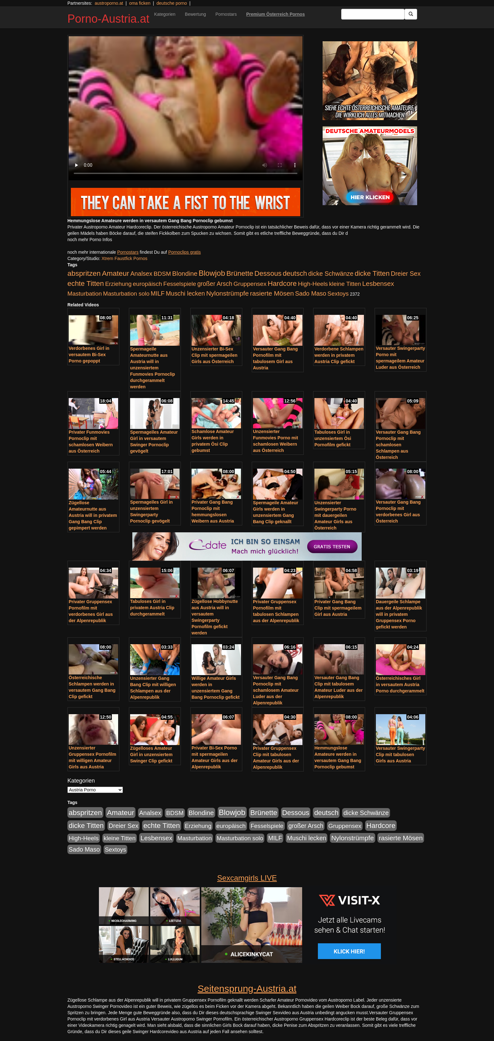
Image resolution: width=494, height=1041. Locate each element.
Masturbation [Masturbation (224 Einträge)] (84, 293)
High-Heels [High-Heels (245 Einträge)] (313, 283)
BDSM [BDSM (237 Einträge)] (162, 273)
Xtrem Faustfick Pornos (124, 258)
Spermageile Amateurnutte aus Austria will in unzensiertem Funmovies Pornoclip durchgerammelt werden (152, 367)
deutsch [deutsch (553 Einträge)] (295, 273)
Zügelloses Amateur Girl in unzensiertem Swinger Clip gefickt (151, 754)
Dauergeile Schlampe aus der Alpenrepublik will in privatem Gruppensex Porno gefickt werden (399, 614)
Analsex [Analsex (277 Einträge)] (141, 273)
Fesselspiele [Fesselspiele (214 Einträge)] (179, 283)
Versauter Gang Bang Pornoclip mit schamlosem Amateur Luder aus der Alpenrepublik (276, 690)
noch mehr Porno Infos (89, 239)
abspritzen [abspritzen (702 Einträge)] (84, 273)
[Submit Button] (411, 14)
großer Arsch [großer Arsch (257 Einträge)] (214, 283)
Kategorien (164, 14)
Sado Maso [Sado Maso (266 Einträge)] (310, 293)
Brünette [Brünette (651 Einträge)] (239, 273)
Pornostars (226, 14)
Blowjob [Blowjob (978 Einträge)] (212, 273)
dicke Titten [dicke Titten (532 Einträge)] (372, 273)
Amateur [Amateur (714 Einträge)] (115, 273)
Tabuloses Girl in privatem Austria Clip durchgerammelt (152, 607)
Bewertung (195, 14)
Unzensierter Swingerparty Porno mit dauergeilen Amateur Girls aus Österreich (335, 515)
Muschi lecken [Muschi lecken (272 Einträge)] (185, 293)
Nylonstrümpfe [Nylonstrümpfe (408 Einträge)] (227, 293)
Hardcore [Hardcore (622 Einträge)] (282, 283)
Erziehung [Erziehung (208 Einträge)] (118, 283)
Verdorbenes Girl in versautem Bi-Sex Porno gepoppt (89, 354)
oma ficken (140, 3)
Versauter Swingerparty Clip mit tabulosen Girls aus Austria (400, 754)
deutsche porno (172, 3)
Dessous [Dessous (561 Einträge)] (268, 273)
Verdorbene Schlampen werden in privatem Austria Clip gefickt (339, 355)
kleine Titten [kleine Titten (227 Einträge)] (345, 283)
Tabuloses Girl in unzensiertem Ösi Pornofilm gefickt (332, 438)
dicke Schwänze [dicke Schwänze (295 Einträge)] (330, 273)
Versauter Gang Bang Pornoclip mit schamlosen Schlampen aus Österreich (398, 445)
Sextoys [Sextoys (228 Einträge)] (337, 293)
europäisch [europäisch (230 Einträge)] (147, 283)
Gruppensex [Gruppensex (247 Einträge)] (250, 283)
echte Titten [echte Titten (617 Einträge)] (85, 283)
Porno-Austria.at (108, 18)
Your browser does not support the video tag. (185, 108)
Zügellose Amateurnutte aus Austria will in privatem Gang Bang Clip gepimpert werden (93, 515)
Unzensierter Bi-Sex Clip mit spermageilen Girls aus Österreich (214, 355)
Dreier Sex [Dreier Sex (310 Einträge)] (406, 273)
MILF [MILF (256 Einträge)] (157, 293)
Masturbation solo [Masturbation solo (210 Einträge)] (126, 293)
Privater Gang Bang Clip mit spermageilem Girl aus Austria (337, 608)
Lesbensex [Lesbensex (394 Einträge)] (378, 283)
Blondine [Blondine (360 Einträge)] (185, 273)
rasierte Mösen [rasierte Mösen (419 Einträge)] (272, 293)
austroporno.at (109, 3)
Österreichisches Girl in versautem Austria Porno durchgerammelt (400, 684)
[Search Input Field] (373, 14)
